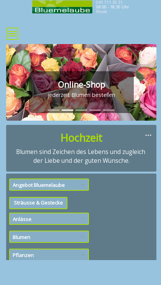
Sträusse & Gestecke (38, 202)
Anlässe (50, 219)
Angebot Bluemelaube (50, 185)
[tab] (53, 110)
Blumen (50, 237)
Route (101, 11)
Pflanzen (50, 255)
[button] (17, 82)
